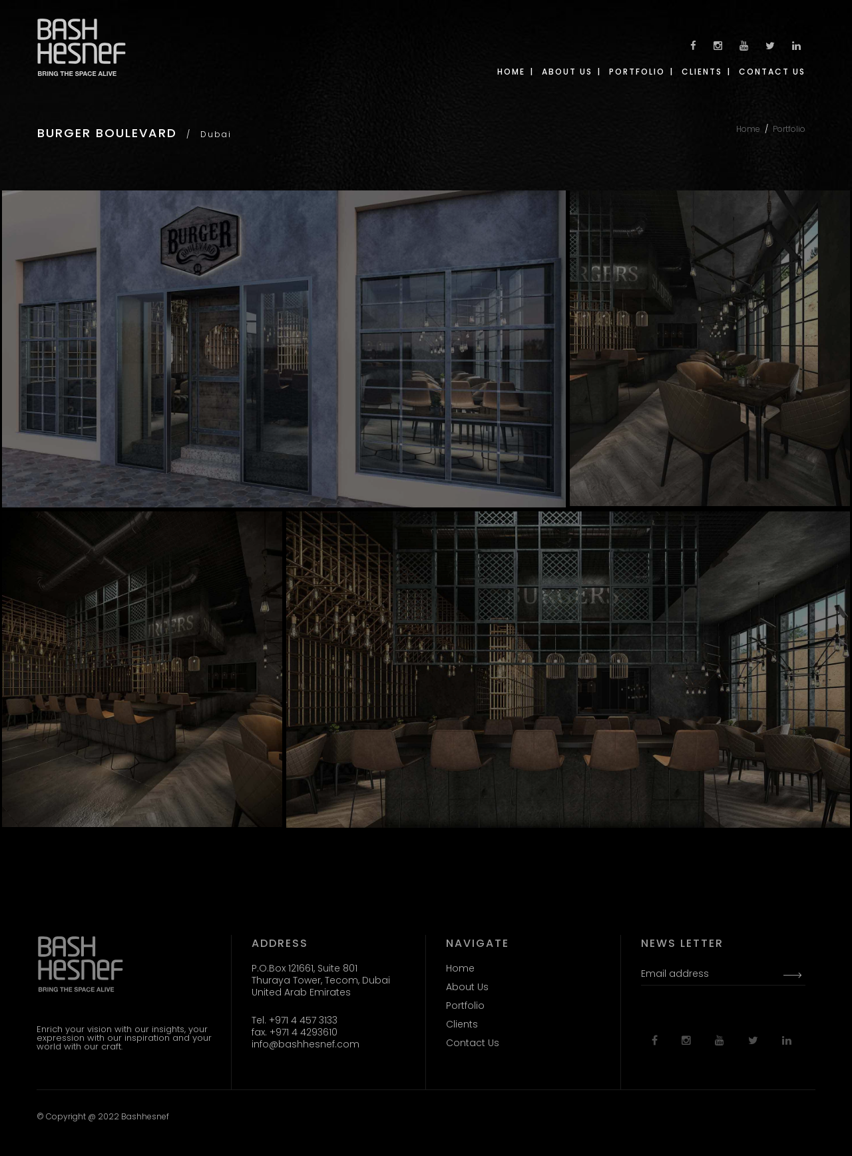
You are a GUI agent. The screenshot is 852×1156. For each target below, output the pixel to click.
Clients (462, 1024)
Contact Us (472, 1042)
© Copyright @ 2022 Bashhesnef (103, 1116)
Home (748, 129)
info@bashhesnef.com (305, 1044)
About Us (467, 987)
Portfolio (789, 129)
